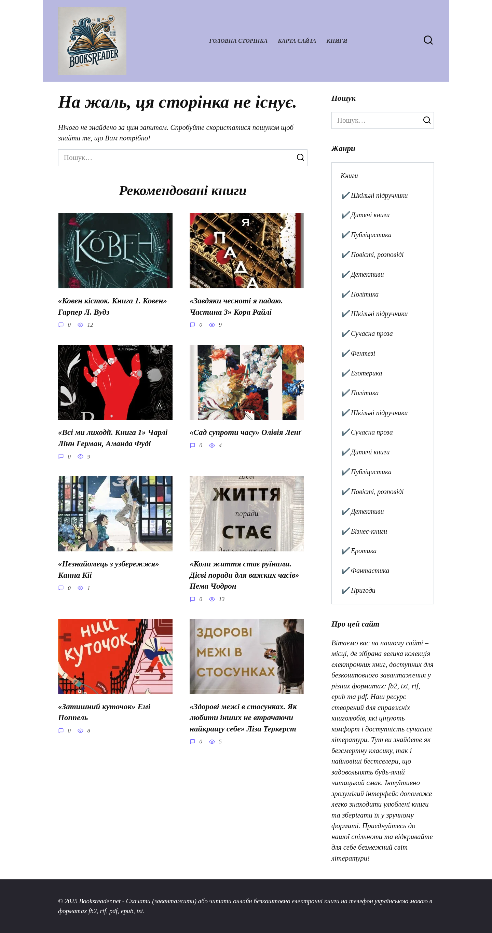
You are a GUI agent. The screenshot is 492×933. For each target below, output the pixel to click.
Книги (337, 41)
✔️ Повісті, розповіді (372, 254)
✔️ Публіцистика (366, 234)
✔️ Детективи (362, 274)
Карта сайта (297, 41)
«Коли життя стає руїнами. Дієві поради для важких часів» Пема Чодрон (244, 575)
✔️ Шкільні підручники (374, 195)
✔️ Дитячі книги (365, 215)
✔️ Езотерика (361, 373)
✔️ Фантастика (365, 570)
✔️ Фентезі (358, 353)
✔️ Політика (360, 294)
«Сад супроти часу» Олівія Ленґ (245, 432)
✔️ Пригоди (358, 590)
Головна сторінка (238, 41)
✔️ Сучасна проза (367, 333)
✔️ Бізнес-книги (364, 531)
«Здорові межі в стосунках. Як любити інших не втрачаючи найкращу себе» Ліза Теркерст (243, 717)
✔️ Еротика (359, 550)
